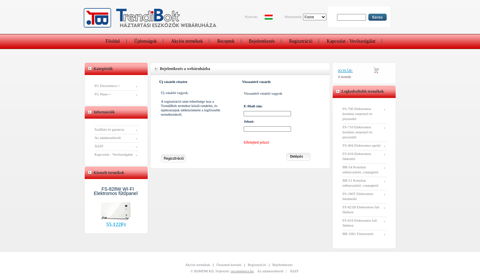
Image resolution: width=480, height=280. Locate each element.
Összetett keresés (228, 265)
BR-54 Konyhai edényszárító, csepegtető (361, 169)
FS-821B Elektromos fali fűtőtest (361, 209)
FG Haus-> (103, 94)
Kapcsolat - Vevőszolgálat (351, 41)
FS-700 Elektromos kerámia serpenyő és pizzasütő (358, 114)
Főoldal (113, 41)
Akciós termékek (187, 41)
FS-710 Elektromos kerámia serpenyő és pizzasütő (358, 132)
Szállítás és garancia (109, 129)
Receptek (225, 41)
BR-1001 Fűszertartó (358, 234)
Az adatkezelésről (108, 138)
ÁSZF (99, 146)
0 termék (344, 77)
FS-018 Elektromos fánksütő (357, 156)
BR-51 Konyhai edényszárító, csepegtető (361, 182)
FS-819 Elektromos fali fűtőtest (360, 222)
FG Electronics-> (107, 86)
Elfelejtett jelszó (256, 142)
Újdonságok (145, 41)
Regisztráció (300, 41)
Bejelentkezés (262, 41)
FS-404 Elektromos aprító (362, 145)
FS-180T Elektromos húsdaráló (358, 196)
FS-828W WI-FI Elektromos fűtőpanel (116, 191)
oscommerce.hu (242, 271)
